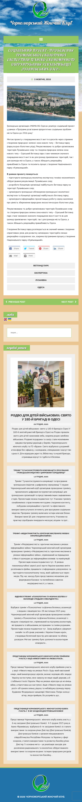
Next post (69, 301)
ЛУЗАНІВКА (40, 280)
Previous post (15, 301)
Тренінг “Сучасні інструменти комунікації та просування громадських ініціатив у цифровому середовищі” (41, 471)
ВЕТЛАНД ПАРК (41, 265)
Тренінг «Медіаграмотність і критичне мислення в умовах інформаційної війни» (41, 534)
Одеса (41, 287)
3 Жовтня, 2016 (42, 79)
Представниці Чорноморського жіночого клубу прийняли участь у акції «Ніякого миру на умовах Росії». (41, 657)
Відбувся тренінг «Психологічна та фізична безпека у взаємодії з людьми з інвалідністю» (41, 597)
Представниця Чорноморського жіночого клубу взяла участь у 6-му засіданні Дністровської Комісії (41, 709)
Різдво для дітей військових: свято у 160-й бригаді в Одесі (41, 417)
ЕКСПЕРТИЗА (41, 273)
